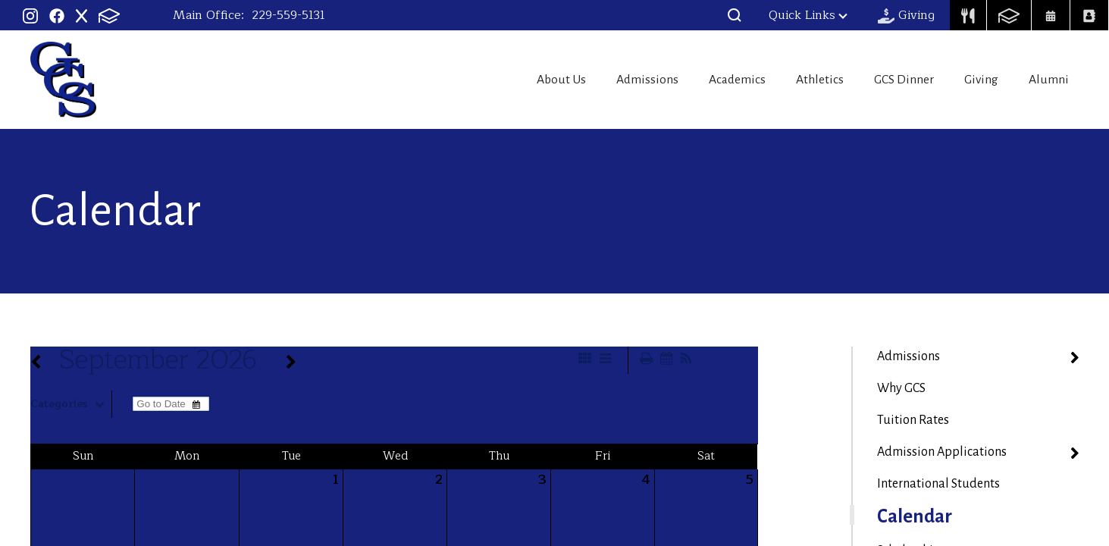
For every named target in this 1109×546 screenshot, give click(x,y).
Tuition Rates (913, 420)
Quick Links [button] (808, 15)
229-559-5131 (288, 15)
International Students (938, 484)
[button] (734, 15)
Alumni (1052, 79)
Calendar (914, 516)
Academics (712, 79)
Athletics (801, 79)
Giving (977, 79)
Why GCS (901, 388)
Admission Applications (942, 452)
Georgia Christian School (63, 80)
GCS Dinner (893, 79)
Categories (70, 404)
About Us (521, 79)
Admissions (614, 79)
